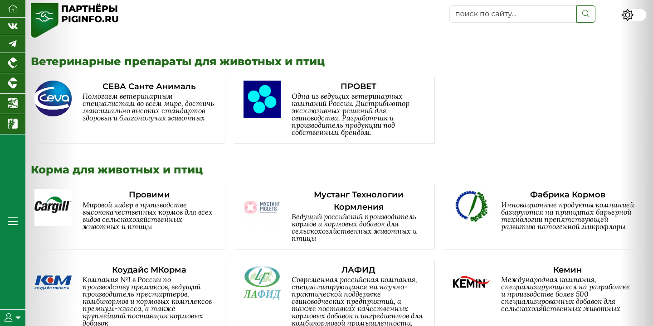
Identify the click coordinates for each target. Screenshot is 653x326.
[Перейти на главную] (12, 9)
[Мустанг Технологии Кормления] (338, 217)
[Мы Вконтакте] (12, 26)
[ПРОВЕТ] (338, 110)
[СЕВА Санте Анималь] (129, 110)
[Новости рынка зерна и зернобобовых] (12, 124)
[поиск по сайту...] (513, 14)
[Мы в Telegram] (12, 44)
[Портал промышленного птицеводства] (12, 63)
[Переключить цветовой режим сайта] (634, 15)
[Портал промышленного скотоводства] (12, 83)
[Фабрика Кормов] (548, 217)
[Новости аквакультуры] (12, 104)
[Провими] (129, 217)
